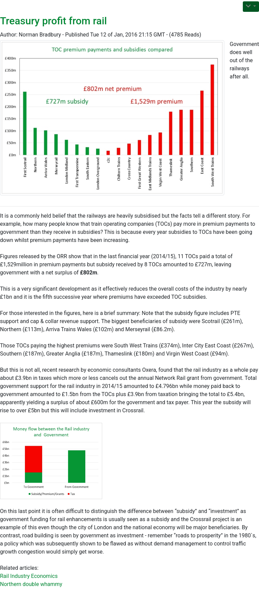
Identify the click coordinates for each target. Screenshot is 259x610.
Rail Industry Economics (29, 576)
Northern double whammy (31, 584)
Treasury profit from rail (53, 21)
